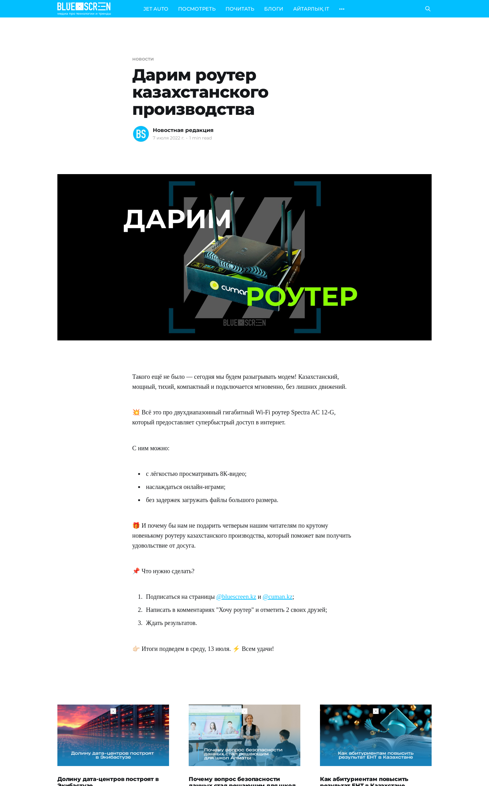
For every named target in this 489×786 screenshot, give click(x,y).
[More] (341, 9)
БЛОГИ (273, 9)
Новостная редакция (183, 130)
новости (142, 59)
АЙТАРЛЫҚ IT (311, 9)
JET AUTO (155, 9)
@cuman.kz (278, 596)
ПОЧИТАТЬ (239, 9)
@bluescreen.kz (236, 596)
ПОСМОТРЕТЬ (196, 9)
